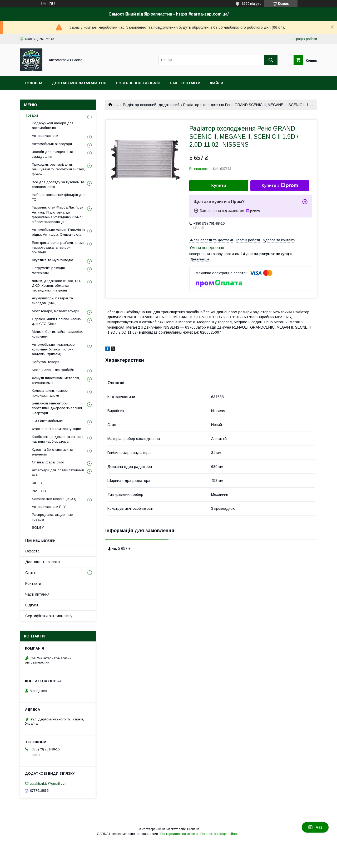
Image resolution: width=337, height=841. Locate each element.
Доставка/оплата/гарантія (79, 83)
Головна (33, 83)
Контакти (33, 583)
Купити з (279, 185)
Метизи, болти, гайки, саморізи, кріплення (57, 334)
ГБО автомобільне (47, 421)
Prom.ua (193, 829)
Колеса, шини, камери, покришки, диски (50, 393)
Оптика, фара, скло (48, 462)
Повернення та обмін (138, 83)
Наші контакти (185, 83)
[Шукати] (270, 60)
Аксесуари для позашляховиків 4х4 (58, 472)
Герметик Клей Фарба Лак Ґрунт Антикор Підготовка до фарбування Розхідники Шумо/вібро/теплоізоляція (58, 214)
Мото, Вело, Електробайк (53, 370)
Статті (30, 573)
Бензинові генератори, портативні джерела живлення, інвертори (57, 408)
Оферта (32, 551)
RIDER (37, 483)
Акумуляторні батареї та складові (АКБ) (52, 300)
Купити (218, 185)
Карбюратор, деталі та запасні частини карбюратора (57, 439)
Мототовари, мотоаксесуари (55, 311)
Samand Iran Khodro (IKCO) (54, 499)
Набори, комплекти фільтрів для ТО (58, 197)
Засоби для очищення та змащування (52, 154)
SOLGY (38, 528)
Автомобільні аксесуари (52, 144)
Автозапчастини (45, 136)
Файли (216, 83)
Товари (31, 115)
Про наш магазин (40, 540)
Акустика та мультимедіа (52, 260)
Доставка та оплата (42, 562)
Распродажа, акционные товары (52, 517)
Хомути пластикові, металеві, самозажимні (56, 380)
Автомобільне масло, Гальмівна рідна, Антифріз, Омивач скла (58, 232)
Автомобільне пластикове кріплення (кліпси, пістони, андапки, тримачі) (53, 349)
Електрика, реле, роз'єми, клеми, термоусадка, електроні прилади (58, 247)
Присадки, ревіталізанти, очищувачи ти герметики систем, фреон (58, 169)
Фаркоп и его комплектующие (56, 429)
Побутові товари (45, 362)
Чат (315, 827)
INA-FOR (39, 491)
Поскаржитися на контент (179, 834)
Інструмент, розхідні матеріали (48, 270)
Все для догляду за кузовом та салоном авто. (58, 184)
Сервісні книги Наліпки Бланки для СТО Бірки (57, 321)
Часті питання (37, 594)
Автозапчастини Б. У (49, 507)
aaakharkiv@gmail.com (48, 783)
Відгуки (31, 605)
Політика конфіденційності (220, 834)
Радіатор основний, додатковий (151, 105)
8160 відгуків (251, 4)
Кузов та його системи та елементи (52, 452)
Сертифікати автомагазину (48, 616)
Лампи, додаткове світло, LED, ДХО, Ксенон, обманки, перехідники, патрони (57, 285)
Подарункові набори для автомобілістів (52, 125)
